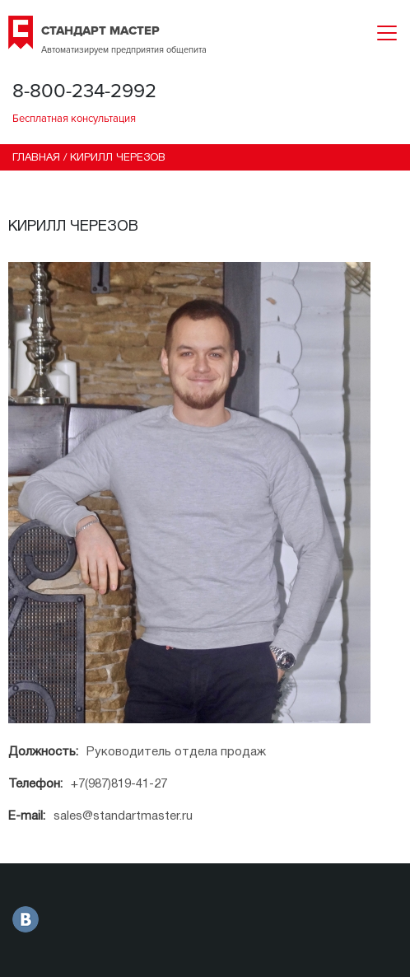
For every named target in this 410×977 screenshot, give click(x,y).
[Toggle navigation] (387, 32)
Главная (36, 158)
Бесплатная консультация (74, 118)
